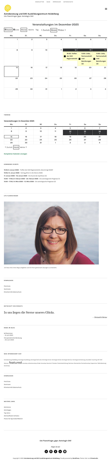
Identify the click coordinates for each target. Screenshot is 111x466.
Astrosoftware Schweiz (11, 416)
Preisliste (7, 286)
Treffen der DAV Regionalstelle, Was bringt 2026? (36, 170)
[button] (45, 30)
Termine (7, 115)
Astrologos (7, 410)
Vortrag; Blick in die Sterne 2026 (31, 173)
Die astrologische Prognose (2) (45, 181)
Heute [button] (54, 30)
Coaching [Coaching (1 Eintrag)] (94, 360)
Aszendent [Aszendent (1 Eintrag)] (88, 360)
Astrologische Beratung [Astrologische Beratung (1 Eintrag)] (78, 360)
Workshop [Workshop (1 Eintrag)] (7, 365)
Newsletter (39, 2)
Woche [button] (31, 30)
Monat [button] (24, 30)
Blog (48, 2)
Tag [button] (37, 30)
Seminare (7, 289)
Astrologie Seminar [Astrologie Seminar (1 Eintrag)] (67, 360)
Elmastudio (94, 458)
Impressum (57, 2)
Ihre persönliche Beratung (13, 338)
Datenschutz (68, 2)
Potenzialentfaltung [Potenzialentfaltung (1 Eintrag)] (62, 363)
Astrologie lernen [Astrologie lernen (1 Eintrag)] (46, 360)
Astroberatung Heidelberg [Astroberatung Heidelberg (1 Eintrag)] (11, 360)
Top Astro (7, 413)
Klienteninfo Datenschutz (12, 292)
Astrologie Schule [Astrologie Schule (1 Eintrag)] (56, 360)
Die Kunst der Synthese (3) (37, 176)
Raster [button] (8, 30)
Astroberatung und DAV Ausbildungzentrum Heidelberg (31, 14)
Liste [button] (16, 30)
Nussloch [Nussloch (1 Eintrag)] (49, 363)
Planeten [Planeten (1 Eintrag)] (54, 363)
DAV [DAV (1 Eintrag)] (98, 360)
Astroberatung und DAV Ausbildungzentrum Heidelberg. (42, 458)
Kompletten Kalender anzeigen (15, 154)
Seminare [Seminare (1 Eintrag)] (71, 363)
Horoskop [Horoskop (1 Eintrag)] (25, 363)
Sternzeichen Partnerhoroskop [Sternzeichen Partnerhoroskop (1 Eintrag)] (82, 363)
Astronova (7, 407)
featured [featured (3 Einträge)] (15, 362)
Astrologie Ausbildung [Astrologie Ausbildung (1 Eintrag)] (24, 360)
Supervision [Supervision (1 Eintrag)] (94, 363)
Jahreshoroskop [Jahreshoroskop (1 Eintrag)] (32, 363)
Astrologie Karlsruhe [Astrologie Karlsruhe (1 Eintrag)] (36, 360)
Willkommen (8, 333)
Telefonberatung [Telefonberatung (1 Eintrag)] (102, 363)
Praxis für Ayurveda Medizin (13, 418)
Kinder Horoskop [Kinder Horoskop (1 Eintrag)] (41, 363)
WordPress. (76, 458)
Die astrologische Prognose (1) (50, 179)
